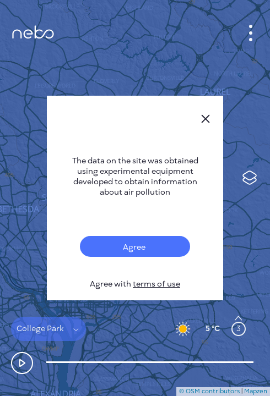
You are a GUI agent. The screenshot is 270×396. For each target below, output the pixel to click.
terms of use (156, 284)
